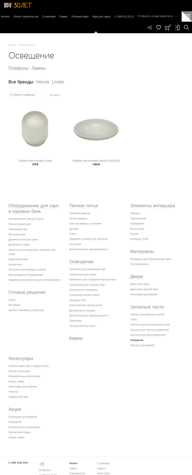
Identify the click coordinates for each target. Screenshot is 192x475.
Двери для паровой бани (144, 289)
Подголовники (138, 218)
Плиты (73, 233)
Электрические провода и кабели (27, 269)
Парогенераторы (17, 229)
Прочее (134, 233)
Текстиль (13, 391)
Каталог (5, 16)
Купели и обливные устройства (26, 310)
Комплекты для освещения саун (87, 269)
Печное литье (83, 205)
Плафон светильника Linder (35, 160)
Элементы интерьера (152, 205)
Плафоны (18, 68)
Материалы (142, 251)
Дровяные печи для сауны (23, 239)
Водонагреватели (18, 259)
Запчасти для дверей (142, 345)
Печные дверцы (78, 218)
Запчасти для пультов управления (149, 329)
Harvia (42, 81)
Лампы (39, 68)
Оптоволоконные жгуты (82, 325)
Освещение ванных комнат (84, 294)
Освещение (81, 261)
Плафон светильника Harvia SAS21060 (96, 160)
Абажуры (135, 213)
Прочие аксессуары (19, 371)
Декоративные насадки (82, 310)
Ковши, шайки (16, 381)
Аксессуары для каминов (22, 386)
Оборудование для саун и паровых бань (33, 208)
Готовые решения (26, 292)
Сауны (12, 299)
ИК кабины (14, 305)
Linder (58, 81)
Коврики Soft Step (18, 396)
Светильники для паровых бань (87, 284)
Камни (76, 338)
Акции (14, 409)
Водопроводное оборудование (25, 274)
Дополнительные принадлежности (88, 249)
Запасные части (26, 45)
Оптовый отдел (80, 16)
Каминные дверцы (79, 213)
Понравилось (158, 27)
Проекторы (75, 320)
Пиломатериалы (139, 264)
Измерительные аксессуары (24, 376)
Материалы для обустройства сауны (151, 259)
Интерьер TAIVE (139, 238)
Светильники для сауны (82, 274)
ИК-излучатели (16, 234)
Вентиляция (137, 228)
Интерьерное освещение (83, 289)
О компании (49, 16)
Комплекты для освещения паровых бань (92, 279)
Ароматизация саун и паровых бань (28, 365)
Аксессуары (20, 358)
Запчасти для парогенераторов (148, 334)
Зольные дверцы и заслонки (85, 223)
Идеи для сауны (101, 16)
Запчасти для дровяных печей (147, 314)
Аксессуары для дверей (143, 294)
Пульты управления (19, 224)
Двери (136, 276)
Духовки (74, 228)
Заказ (168, 27)
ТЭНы (133, 319)
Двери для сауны (139, 283)
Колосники (75, 244)
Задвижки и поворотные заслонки (88, 238)
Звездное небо (77, 300)
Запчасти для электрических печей (150, 324)
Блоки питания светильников (85, 305)
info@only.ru (45, 470)
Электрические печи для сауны (26, 218)
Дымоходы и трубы (19, 244)
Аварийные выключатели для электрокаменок (34, 279)
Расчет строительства (26, 16)
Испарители (15, 264)
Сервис (63, 16)
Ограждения (137, 223)
